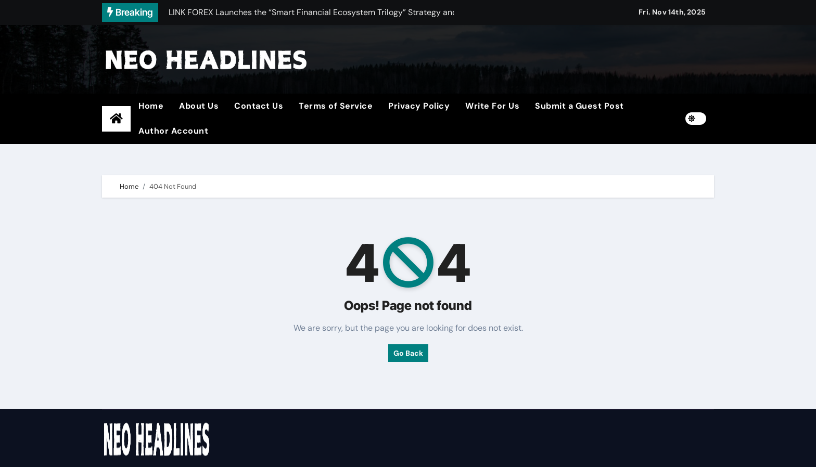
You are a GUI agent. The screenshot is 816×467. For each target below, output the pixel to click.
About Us (199, 105)
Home (150, 105)
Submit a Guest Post (579, 105)
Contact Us (258, 105)
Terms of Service (336, 105)
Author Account (173, 130)
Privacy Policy (419, 105)
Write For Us (492, 105)
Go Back (408, 353)
